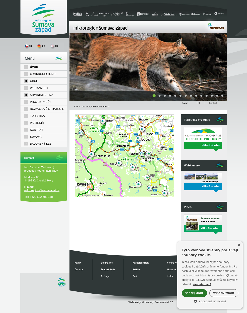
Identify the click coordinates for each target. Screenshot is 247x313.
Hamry (78, 263)
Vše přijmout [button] (194, 293)
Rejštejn (105, 276)
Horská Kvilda (174, 263)
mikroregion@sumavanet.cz (41, 190)
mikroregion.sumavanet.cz (96, 106)
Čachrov (79, 269)
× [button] (238, 245)
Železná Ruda (108, 269)
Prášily (136, 269)
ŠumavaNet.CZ (164, 302)
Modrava (171, 269)
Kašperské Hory (141, 263)
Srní (135, 276)
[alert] (210, 275)
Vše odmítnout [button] (223, 293)
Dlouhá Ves (107, 263)
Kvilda (170, 276)
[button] (210, 301)
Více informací (202, 284)
